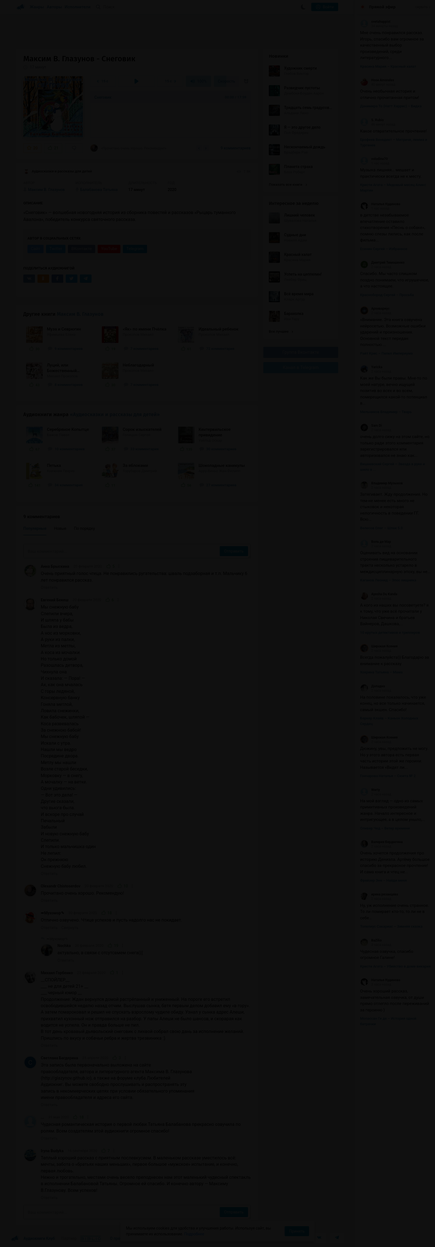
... (42, 1117)
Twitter (55, 248)
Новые (60, 528)
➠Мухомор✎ (52, 912)
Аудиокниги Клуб (33, 1238)
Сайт (35, 248)
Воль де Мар (375, 541)
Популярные (34, 528)
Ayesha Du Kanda (378, 594)
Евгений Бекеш (55, 599)
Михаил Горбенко (57, 972)
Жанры (37, 6)
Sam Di (371, 425)
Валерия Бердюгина (381, 842)
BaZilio (371, 940)
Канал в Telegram (301, 367)
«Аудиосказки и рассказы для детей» (115, 414)
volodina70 (374, 159)
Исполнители (77, 6)
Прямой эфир (382, 6)
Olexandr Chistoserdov (60, 886)
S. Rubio (372, 120)
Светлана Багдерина (59, 1057)
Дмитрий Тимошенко (382, 262)
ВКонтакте (81, 248)
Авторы (54, 6)
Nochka (64, 945)
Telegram (134, 248)
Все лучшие (281, 331)
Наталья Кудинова (380, 204)
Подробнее (194, 1234)
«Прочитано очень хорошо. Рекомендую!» (128, 148)
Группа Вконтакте (300, 352)
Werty (370, 790)
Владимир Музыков (381, 483)
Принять (297, 1231)
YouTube (109, 248)
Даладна (372, 686)
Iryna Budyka (52, 1150)
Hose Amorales (377, 80)
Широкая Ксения (379, 646)
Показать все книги (288, 184)
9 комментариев (236, 148)
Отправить (234, 551)
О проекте (119, 1238)
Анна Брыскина (55, 566)
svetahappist (375, 21)
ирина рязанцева (379, 894)
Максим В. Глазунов (80, 314)
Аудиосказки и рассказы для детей (57, 172)
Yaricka (371, 367)
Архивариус (375, 308)
